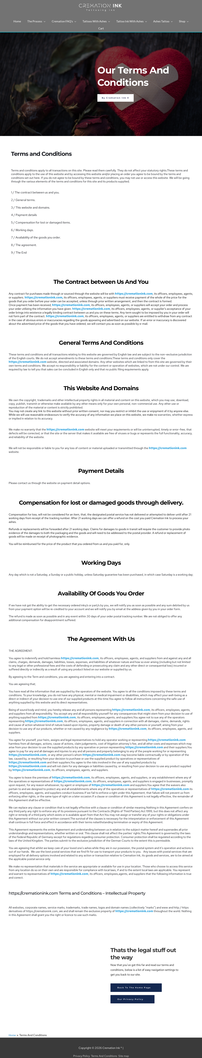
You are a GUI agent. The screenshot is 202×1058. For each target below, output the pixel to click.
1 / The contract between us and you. (34, 193)
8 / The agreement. (23, 244)
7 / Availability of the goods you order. (34, 237)
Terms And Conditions (104, 1048)
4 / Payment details (23, 215)
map (127, 1048)
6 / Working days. (22, 229)
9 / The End (18, 252)
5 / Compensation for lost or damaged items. (39, 222)
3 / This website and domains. (29, 207)
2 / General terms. (22, 200)
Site (122, 1048)
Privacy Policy (80, 1048)
